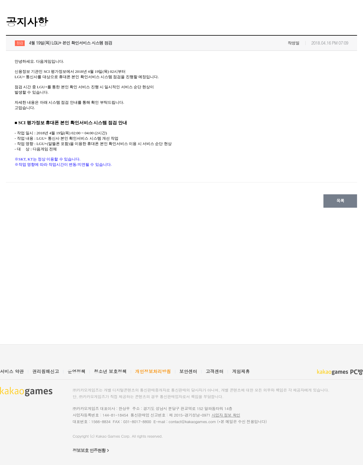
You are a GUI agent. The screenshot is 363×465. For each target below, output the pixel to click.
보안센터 (188, 371)
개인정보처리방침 (153, 371)
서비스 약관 (12, 371)
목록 (340, 201)
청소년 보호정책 (110, 371)
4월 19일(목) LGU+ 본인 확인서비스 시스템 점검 (70, 43)
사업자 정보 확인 (226, 415)
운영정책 (76, 371)
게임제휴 (241, 371)
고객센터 (214, 371)
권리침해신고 (45, 371)
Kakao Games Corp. (113, 436)
